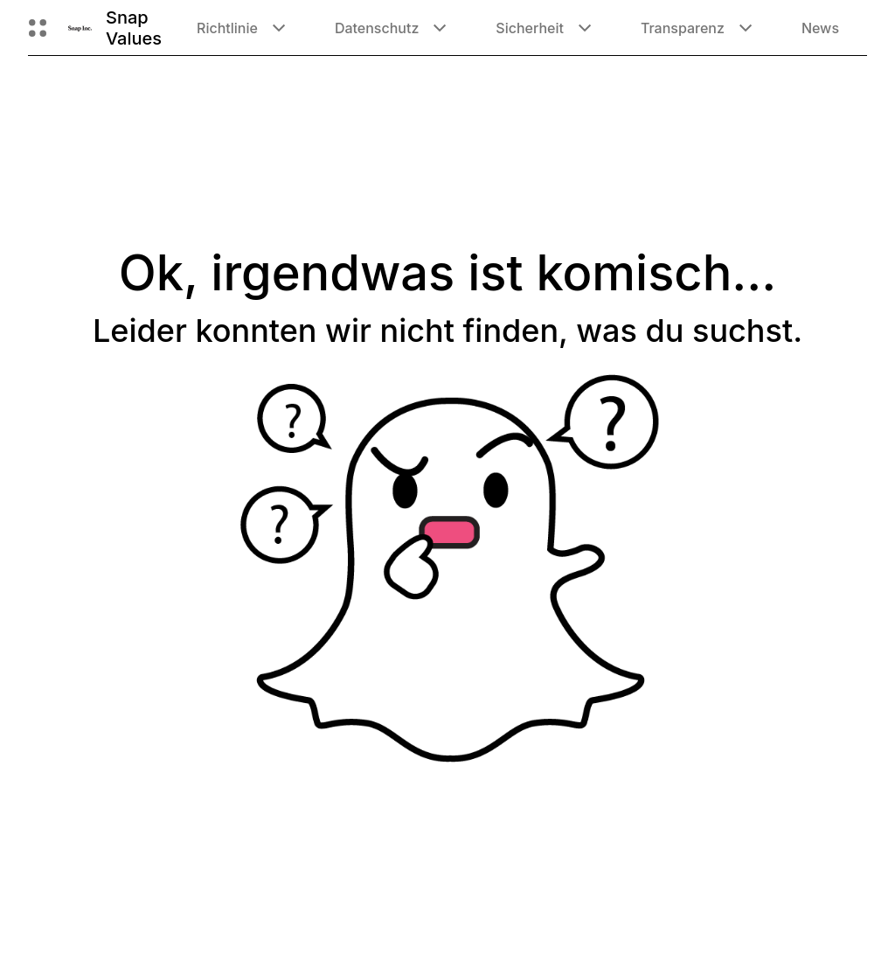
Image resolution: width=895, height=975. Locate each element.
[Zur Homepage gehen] (80, 27)
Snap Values (134, 28)
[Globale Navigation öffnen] (37, 27)
